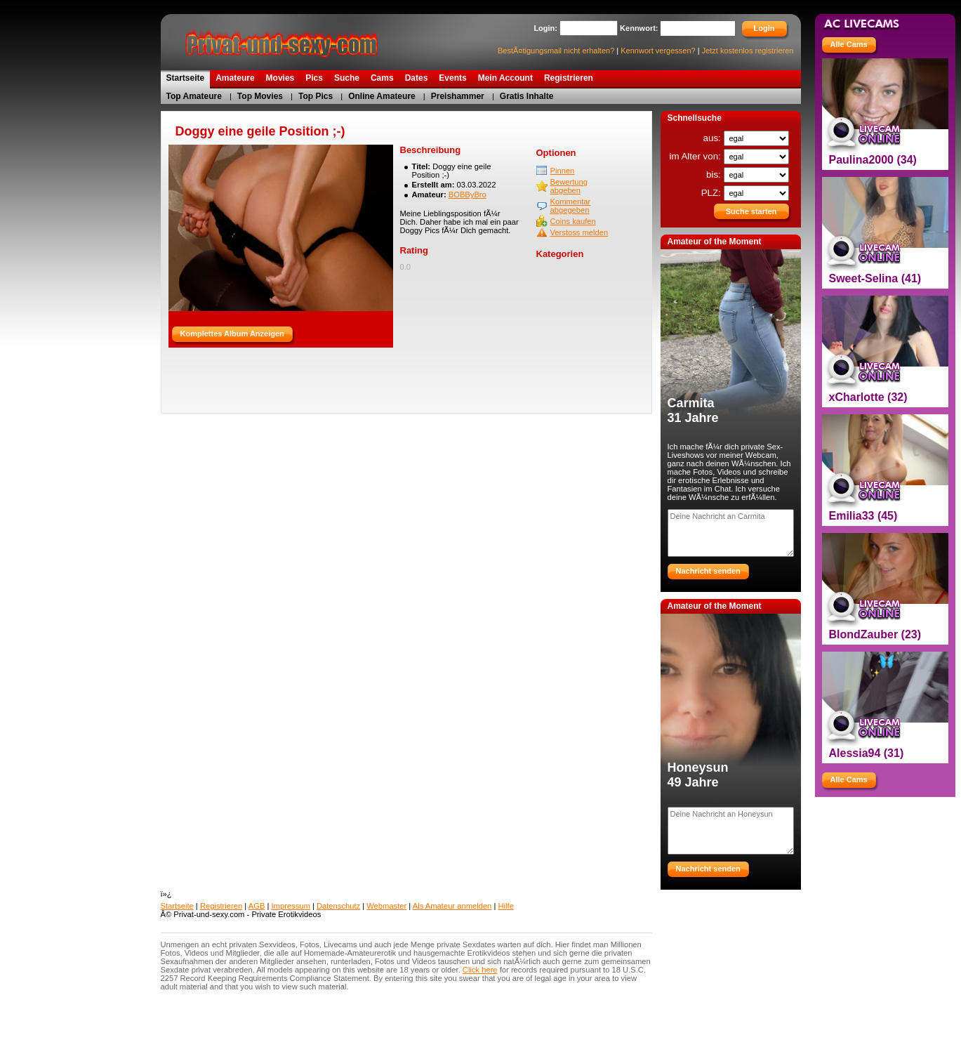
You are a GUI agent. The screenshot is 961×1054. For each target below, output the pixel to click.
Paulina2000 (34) (873, 160)
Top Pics (315, 96)
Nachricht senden (708, 571)
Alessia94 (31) (866, 753)
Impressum (291, 906)
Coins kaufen (573, 221)
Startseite (177, 906)
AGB (256, 906)
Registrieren (221, 906)
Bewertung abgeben (569, 186)
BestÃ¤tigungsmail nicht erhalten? (556, 50)
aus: (713, 138)
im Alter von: (696, 156)
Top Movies (260, 96)
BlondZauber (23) (875, 634)
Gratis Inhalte (527, 96)
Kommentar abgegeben (570, 205)
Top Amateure (194, 96)
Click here (480, 970)
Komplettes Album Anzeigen (232, 333)
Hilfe (505, 906)
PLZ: (712, 192)
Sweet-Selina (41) (875, 278)
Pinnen (562, 170)
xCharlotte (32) (868, 397)
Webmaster (386, 906)
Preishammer (457, 96)
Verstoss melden (579, 232)
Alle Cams (849, 44)
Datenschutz (338, 906)
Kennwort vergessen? (658, 50)
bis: (714, 174)
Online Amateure (382, 96)
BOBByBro (467, 194)
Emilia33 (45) (863, 516)
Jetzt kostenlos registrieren (748, 50)
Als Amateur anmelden (452, 906)
